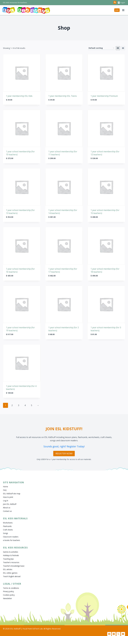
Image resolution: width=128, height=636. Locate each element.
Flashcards (7, 526)
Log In (5, 500)
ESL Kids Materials (15, 518)
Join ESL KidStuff (9, 504)
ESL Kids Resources (15, 547)
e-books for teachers (11, 540)
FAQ (4, 490)
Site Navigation (13, 482)
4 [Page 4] (25, 405)
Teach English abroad (11, 576)
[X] (118, 634)
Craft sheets (8, 530)
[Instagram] (114, 634)
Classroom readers (10, 537)
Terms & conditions (11, 588)
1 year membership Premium (104, 96)
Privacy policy (8, 591)
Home (5, 486)
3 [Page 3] (18, 405)
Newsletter (7, 598)
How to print (8, 497)
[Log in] (121, 2)
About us (6, 507)
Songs (5, 533)
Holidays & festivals (11, 555)
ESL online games (10, 573)
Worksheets (8, 523)
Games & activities (10, 552)
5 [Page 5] (31, 405)
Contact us (7, 511)
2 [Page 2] (12, 405)
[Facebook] (109, 634)
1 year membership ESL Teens (62, 96)
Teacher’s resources (11, 562)
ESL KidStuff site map (11, 493)
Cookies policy (9, 595)
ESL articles (7, 569)
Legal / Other (12, 583)
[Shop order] (101, 48)
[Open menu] (123, 10)
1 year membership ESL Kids (19, 96)
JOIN (116, 10)
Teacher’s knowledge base (13, 566)
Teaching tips (8, 559)
